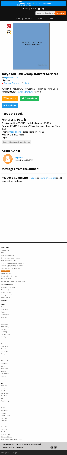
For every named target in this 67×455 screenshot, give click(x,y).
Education (28, 19)
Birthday (4, 329)
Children (4, 386)
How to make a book (7, 255)
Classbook (4, 363)
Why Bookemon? (45, 3)
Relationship (5, 401)
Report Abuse (5, 297)
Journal (3, 413)
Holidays (4, 337)
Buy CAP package (6, 432)
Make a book (5, 250)
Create (17, 19)
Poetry (3, 312)
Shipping (4, 429)
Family (3, 391)
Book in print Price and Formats (11, 439)
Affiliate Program (8, 444)
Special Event (5, 334)
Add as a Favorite (11, 83)
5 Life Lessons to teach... (9, 253)
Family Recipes (6, 396)
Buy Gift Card (5, 434)
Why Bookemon (18, 447)
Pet (2, 398)
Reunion (4, 421)
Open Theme (15, 132)
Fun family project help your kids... (12, 265)
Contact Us (19, 444)
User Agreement (6, 295)
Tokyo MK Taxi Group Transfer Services (16, 142)
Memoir (3, 349)
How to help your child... (9, 260)
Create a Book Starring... (9, 276)
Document (4, 351)
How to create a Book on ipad (10, 268)
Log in (34, 178)
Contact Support (6, 292)
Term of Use (7, 447)
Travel (3, 354)
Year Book (4, 368)
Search (60, 13)
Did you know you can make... (10, 258)
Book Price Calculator (8, 427)
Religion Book (5, 415)
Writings (3, 371)
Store (51, 19)
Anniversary (5, 327)
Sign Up (25, 9)
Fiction (3, 307)
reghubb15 (20, 157)
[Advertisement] (33, 207)
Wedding (4, 332)
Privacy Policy (35, 444)
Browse (40, 19)
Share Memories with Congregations (13, 281)
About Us (27, 444)
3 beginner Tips (6, 273)
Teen (3, 388)
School (3, 366)
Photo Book (5, 314)
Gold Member (25, 92)
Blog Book (4, 410)
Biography (4, 346)
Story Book (4, 317)
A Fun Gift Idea (6, 278)
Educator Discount (7, 437)
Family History (5, 393)
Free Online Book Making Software (12, 263)
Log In (33, 9)
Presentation (5, 374)
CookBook (4, 309)
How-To (3, 376)
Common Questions (7, 290)
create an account (48, 178)
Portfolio (4, 418)
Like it (26, 83)
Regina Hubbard (11, 77)
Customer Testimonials (8, 287)
